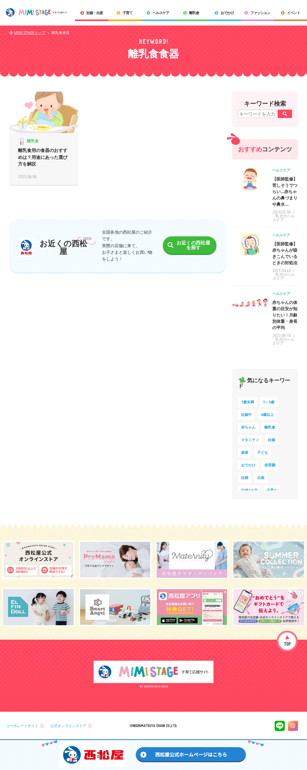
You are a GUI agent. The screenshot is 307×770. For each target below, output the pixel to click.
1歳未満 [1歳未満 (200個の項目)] (247, 402)
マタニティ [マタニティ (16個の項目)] (250, 439)
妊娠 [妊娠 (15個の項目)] (271, 439)
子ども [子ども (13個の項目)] (262, 452)
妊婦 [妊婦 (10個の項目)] (244, 477)
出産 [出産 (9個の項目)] (260, 477)
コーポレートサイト (22, 725)
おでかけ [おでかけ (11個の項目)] (248, 465)
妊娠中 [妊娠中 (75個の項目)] (246, 414)
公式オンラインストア (68, 725)
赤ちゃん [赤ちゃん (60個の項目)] (248, 427)
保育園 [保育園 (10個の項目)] (269, 465)
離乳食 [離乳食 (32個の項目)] (269, 427)
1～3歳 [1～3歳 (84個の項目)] (268, 402)
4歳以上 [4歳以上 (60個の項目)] (267, 414)
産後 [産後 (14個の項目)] (244, 452)
